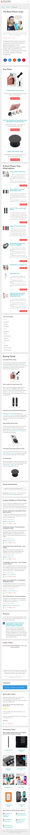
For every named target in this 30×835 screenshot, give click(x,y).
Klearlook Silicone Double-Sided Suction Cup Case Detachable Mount (18, 294)
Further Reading (7, 336)
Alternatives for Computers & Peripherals (7, 815)
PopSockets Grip (15, 273)
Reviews (5, 333)
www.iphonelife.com (11, 540)
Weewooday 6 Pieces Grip (17, 172)
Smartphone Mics (8, 787)
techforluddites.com (11, 521)
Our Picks (6, 324)
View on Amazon (15, 98)
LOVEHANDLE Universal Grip (15, 90)
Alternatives (6, 326)
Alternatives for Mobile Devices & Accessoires (20, 821)
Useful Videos (7, 340)
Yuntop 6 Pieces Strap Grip (18, 226)
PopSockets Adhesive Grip (15, 151)
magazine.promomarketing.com (13, 605)
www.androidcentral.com (12, 590)
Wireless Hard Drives (8, 805)
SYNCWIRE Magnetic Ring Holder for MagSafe (17, 244)
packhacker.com (10, 557)
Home (3, 7)
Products (8, 7)
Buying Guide (6, 331)
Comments (6, 345)
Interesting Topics (7, 350)
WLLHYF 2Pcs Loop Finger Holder (18, 209)
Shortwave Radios (8, 769)
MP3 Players (21, 787)
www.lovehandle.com (11, 574)
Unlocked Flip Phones (21, 750)
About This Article (7, 348)
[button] (28, 1)
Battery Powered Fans (21, 769)
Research (6, 338)
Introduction (6, 322)
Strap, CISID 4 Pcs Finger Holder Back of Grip (17, 190)
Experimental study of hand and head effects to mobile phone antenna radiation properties (15, 624)
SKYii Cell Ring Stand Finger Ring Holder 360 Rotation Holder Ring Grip (15, 121)
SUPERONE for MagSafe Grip (18, 265)
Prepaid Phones (8, 750)
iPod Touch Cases (21, 805)
